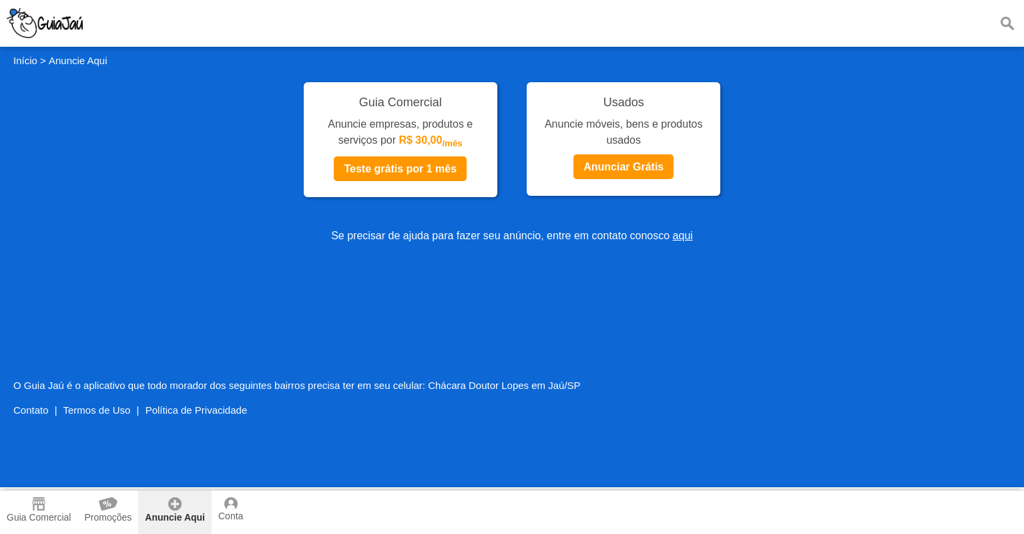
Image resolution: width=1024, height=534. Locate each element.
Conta (230, 509)
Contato (31, 410)
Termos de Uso (97, 410)
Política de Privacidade (197, 410)
